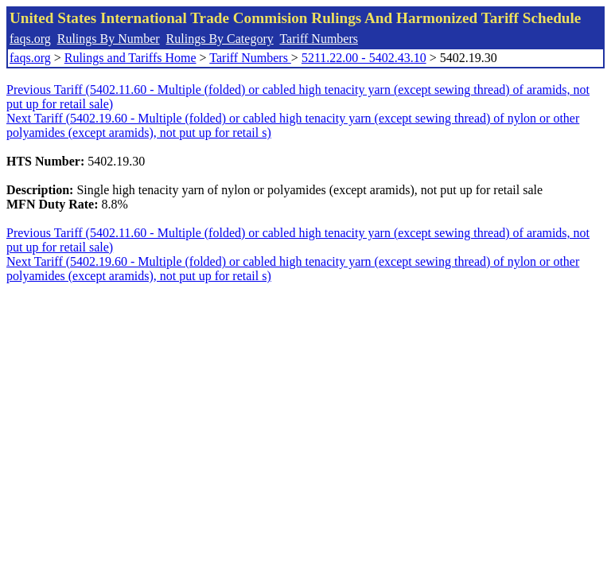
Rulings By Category (220, 38)
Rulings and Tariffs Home (130, 57)
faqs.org (30, 38)
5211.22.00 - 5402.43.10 (364, 57)
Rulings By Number (108, 38)
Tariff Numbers (318, 38)
